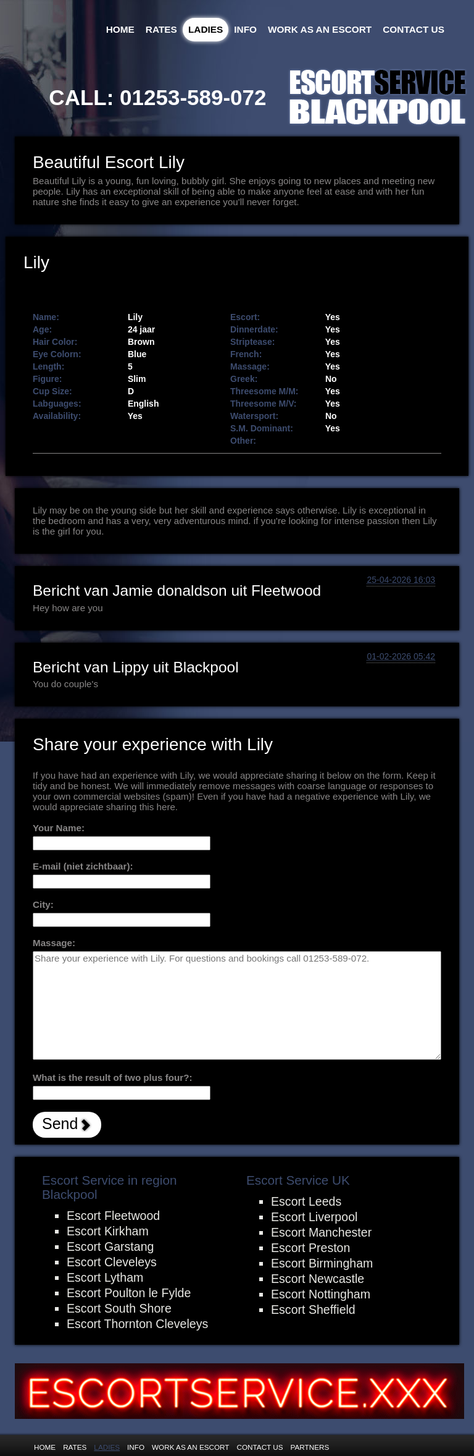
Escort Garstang (110, 1246)
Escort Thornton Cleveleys (137, 1324)
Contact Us (413, 29)
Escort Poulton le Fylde (129, 1293)
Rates (161, 29)
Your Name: (59, 828)
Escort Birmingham (322, 1263)
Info (245, 29)
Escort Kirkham (108, 1231)
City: (43, 904)
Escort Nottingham (320, 1294)
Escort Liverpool (314, 1217)
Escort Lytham (105, 1277)
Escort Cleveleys (112, 1262)
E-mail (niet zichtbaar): (83, 866)
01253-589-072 (193, 97)
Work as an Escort (320, 29)
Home (120, 29)
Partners (310, 1447)
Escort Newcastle (317, 1278)
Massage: (54, 943)
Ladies (205, 29)
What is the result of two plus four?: (113, 1077)
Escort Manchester (321, 1232)
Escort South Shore (119, 1308)
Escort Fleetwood (113, 1215)
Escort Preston (310, 1248)
